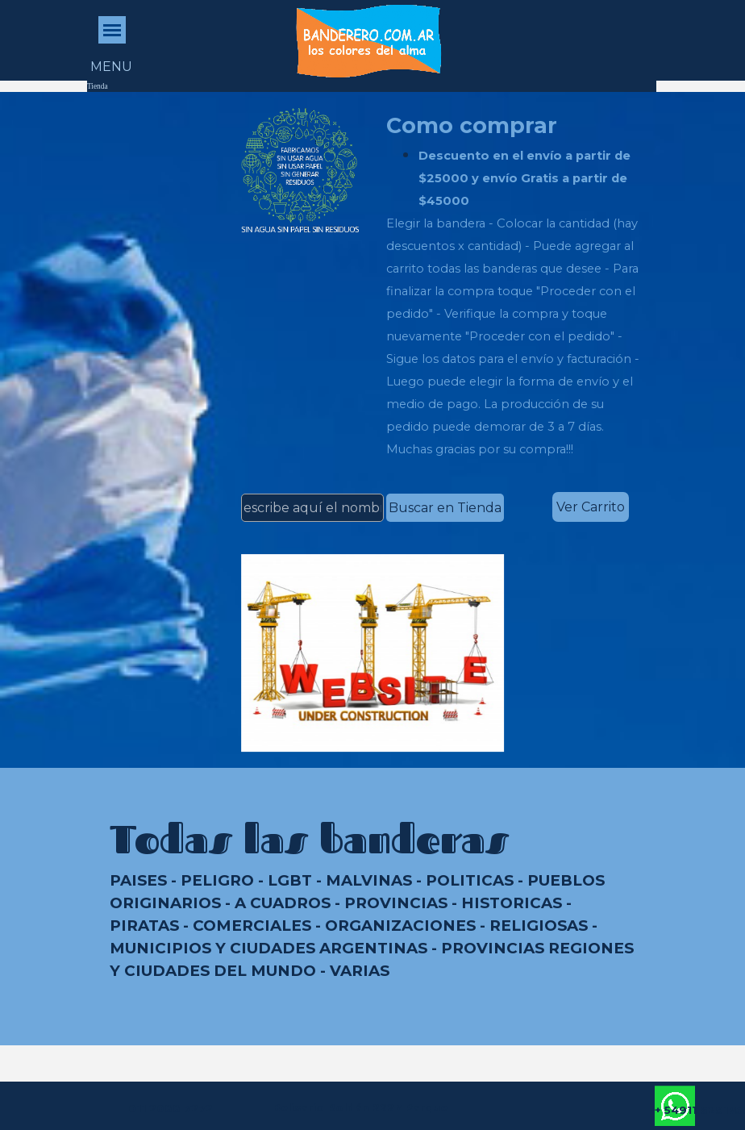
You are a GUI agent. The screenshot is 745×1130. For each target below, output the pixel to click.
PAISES (138, 880)
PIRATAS (144, 925)
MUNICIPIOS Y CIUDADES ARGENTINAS (268, 948)
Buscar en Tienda (445, 507)
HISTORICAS (511, 903)
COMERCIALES (252, 925)
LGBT (290, 880)
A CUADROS (283, 903)
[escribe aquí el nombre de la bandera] (312, 508)
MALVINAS (369, 880)
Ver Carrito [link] (590, 507)
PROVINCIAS (395, 903)
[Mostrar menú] (112, 30)
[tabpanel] (517, 285)
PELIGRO (217, 880)
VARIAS (359, 970)
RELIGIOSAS (538, 925)
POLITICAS (470, 880)
